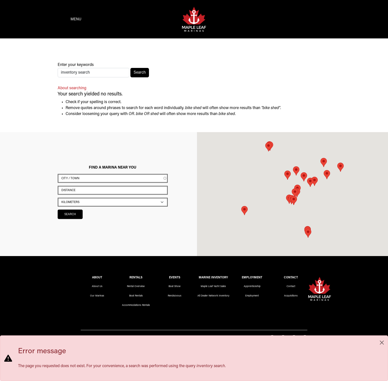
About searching (72, 89)
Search (140, 73)
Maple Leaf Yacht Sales (213, 287)
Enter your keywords (76, 66)
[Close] (382, 343)
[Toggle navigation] (68, 19)
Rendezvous (174, 296)
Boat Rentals (136, 296)
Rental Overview (136, 287)
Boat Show (175, 287)
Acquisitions (291, 296)
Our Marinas (97, 296)
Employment (252, 296)
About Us (97, 287)
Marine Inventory (213, 278)
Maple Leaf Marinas (319, 289)
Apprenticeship (252, 287)
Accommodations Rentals (136, 306)
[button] (310, 183)
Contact (291, 287)
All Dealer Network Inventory (213, 296)
